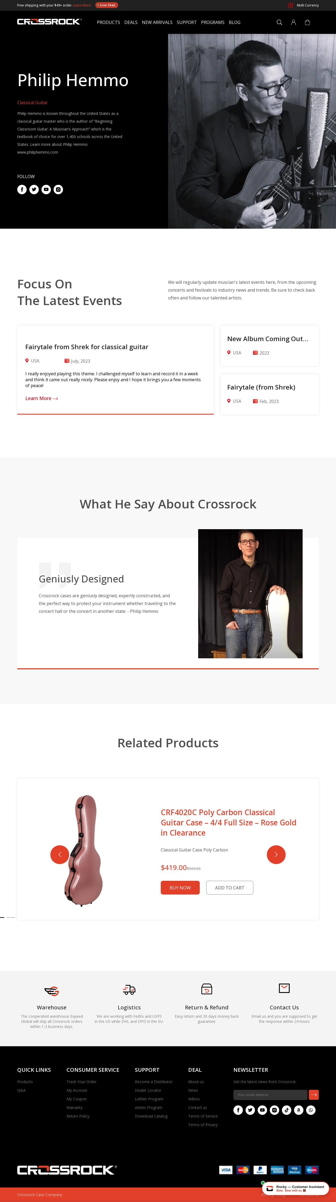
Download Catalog (151, 1116)
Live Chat (106, 5)
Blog (234, 22)
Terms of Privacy (203, 1124)
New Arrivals (157, 22)
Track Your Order (81, 1081)
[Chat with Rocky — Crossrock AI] (296, 1189)
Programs (213, 22)
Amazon (297, 1109)
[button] (276, 854)
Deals (131, 22)
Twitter (32, 189)
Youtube (44, 189)
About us (196, 1081)
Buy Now (180, 888)
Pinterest (57, 189)
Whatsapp (309, 1109)
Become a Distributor (154, 1081)
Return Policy (77, 1116)
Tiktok (285, 1109)
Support (187, 22)
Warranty (74, 1107)
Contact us (197, 1107)
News (193, 1090)
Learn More (82, 5)
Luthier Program (149, 1098)
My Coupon (76, 1098)
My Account (76, 1090)
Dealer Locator (148, 1090)
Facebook (20, 189)
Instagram (273, 1109)
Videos (194, 1098)
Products (108, 22)
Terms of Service (203, 1116)
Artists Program (148, 1107)
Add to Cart (229, 888)
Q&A (21, 1090)
